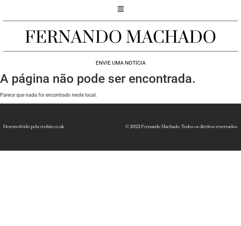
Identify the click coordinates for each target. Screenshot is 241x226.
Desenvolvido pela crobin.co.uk (33, 127)
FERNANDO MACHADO (120, 37)
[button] (120, 9)
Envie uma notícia (121, 63)
